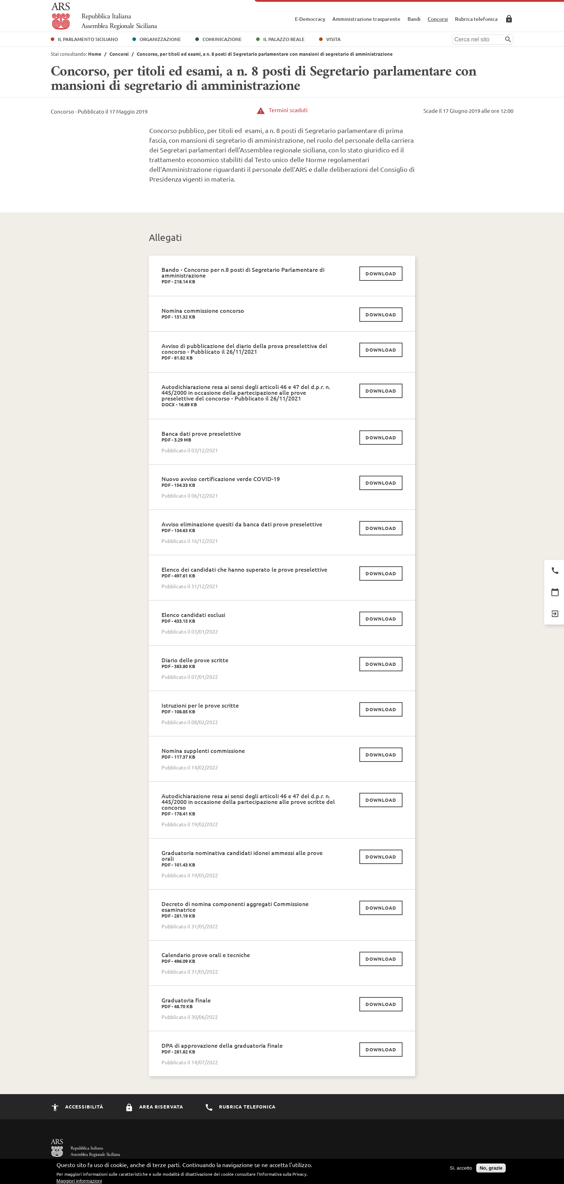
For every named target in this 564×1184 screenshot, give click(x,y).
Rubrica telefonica (476, 18)
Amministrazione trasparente (366, 18)
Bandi (414, 18)
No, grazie (490, 1170)
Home (94, 54)
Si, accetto (461, 1170)
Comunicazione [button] (222, 39)
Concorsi (438, 18)
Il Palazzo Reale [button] (284, 39)
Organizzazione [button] (160, 39)
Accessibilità (77, 1106)
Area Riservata (509, 18)
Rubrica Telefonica (240, 1106)
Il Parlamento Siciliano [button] (88, 39)
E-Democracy (310, 18)
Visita (333, 39)
